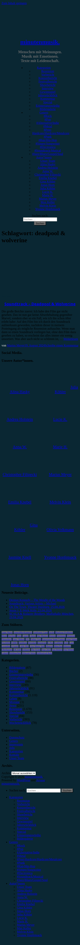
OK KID (17, 649)
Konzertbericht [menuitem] (26, 807)
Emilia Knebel (48, 178)
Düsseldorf (7, 639)
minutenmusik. (40, 41)
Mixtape (14, 702)
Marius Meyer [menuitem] (25, 924)
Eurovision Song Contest (53, 639)
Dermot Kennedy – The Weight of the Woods (37, 600)
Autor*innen (44, 157)
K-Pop (50, 642)
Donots (52, 636)
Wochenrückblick (20, 722)
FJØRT (14, 642)
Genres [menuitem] (13, 842)
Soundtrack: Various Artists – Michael (32, 603)
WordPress (23, 780)
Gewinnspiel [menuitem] (24, 821)
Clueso (32, 636)
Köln (66, 642)
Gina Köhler (47, 181)
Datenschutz (16, 737)
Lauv (71, 642)
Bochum (12, 636)
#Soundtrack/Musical (48, 150)
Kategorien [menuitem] (16, 797)
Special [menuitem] (21, 831)
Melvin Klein (47, 205)
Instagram (42, 642)
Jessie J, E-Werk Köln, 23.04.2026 (30, 610)
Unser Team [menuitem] (24, 886)
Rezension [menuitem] (23, 800)
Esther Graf (35, 639)
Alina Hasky (47, 164)
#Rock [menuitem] (21, 845)
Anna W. (47, 171)
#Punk (48, 136)
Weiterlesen (70, 339)
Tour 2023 (46, 649)
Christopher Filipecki (48, 174)
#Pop (48, 119)
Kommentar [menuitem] (24, 828)
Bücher (13, 671)
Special (47, 102)
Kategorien (44, 67)
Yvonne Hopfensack (47, 209)
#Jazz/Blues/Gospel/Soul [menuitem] (32, 880)
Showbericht (48, 85)
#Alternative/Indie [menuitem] (28, 852)
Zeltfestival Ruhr (44, 653)
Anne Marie (7, 632)
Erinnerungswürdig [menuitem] (29, 835)
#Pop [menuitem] (20, 849)
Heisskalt (32, 642)
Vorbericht (47, 74)
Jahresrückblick (47, 95)
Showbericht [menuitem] (24, 814)
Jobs (12, 747)
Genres (43, 112)
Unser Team (47, 160)
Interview (47, 88)
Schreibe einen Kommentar (61, 345)
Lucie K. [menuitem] (22, 918)
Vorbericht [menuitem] (23, 804)
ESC (27, 639)
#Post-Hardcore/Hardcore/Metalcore (50, 131)
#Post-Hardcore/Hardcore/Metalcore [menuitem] (39, 859)
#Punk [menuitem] (21, 862)
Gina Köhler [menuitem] (24, 907)
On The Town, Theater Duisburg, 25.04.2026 (37, 606)
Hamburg (22, 642)
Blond (4, 636)
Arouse (40, 780)
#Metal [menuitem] (21, 855)
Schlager (26, 649)
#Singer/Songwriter (48, 143)
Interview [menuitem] (23, 818)
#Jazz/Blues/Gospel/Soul (47, 154)
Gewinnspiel (48, 91)
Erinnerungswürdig (48, 105)
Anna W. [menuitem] (22, 897)
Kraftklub (58, 642)
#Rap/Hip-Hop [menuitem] (26, 866)
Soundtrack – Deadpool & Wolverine (40, 303)
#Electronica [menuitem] (24, 873)
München (58, 646)
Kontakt (14, 754)
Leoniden (6, 646)
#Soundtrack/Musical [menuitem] (30, 876)
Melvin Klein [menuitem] (25, 931)
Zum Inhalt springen (14, 3)
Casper (25, 636)
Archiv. (6, 773)
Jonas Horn (48, 185)
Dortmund (61, 636)
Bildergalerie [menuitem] (25, 838)
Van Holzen (57, 649)
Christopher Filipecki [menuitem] (30, 900)
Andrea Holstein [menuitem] (27, 893)
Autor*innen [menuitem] (17, 883)
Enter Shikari (18, 639)
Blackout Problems (64, 632)
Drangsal (71, 636)
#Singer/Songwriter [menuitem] (29, 869)
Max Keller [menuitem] (24, 928)
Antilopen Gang (40, 632)
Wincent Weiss (29, 653)
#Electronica (48, 147)
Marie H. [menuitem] (22, 921)
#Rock (48, 116)
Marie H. (47, 195)
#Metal (47, 126)
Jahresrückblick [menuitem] (26, 824)
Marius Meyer (47, 198)
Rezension (47, 71)
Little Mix (24, 646)
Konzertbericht (47, 78)
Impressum (16, 744)
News (12, 705)
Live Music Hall (37, 646)
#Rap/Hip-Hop (47, 140)
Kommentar (47, 98)
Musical (49, 646)
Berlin (51, 632)
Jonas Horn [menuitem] (24, 911)
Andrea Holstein (48, 167)
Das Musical (42, 636)
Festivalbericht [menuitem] (26, 811)
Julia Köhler (47, 188)
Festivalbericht (47, 81)
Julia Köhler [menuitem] (24, 914)
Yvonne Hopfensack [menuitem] (29, 935)
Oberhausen (7, 649)
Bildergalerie (48, 109)
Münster (67, 646)
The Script (36, 649)
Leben (13, 698)
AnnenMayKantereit (22, 632)
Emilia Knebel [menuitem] (26, 904)
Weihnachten (15, 653)
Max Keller (48, 202)
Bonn (19, 636)
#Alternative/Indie (47, 122)
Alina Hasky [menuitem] (24, 890)
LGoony (15, 646)
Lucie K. (47, 191)
